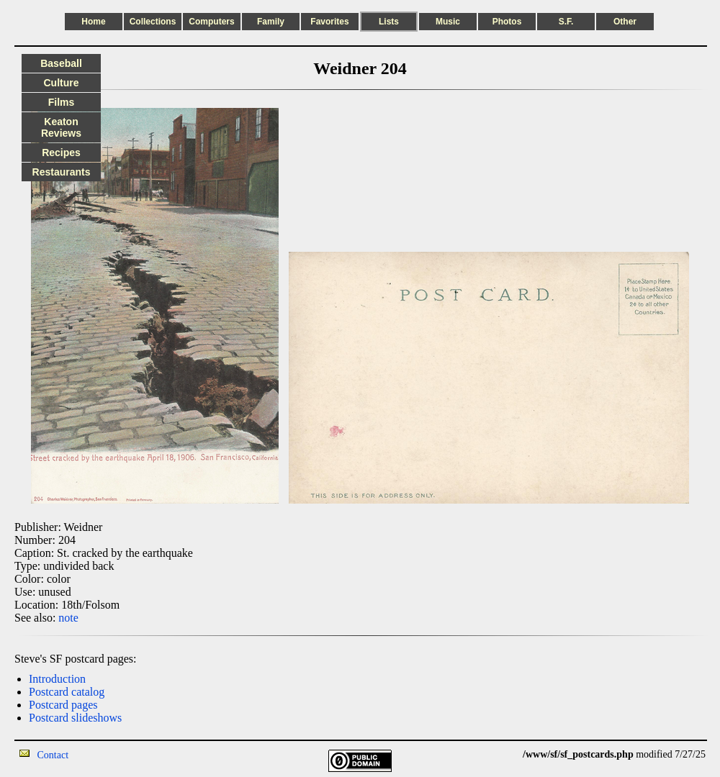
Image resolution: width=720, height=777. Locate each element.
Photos (507, 22)
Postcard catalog (66, 692)
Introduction (57, 679)
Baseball (61, 63)
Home (93, 22)
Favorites (329, 22)
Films (61, 102)
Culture (61, 82)
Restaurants (61, 172)
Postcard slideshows (75, 718)
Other (624, 22)
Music (448, 22)
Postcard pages (63, 705)
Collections (153, 22)
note (68, 618)
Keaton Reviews (61, 127)
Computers (211, 22)
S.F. (566, 22)
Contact (53, 755)
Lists (389, 22)
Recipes (61, 152)
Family (270, 22)
